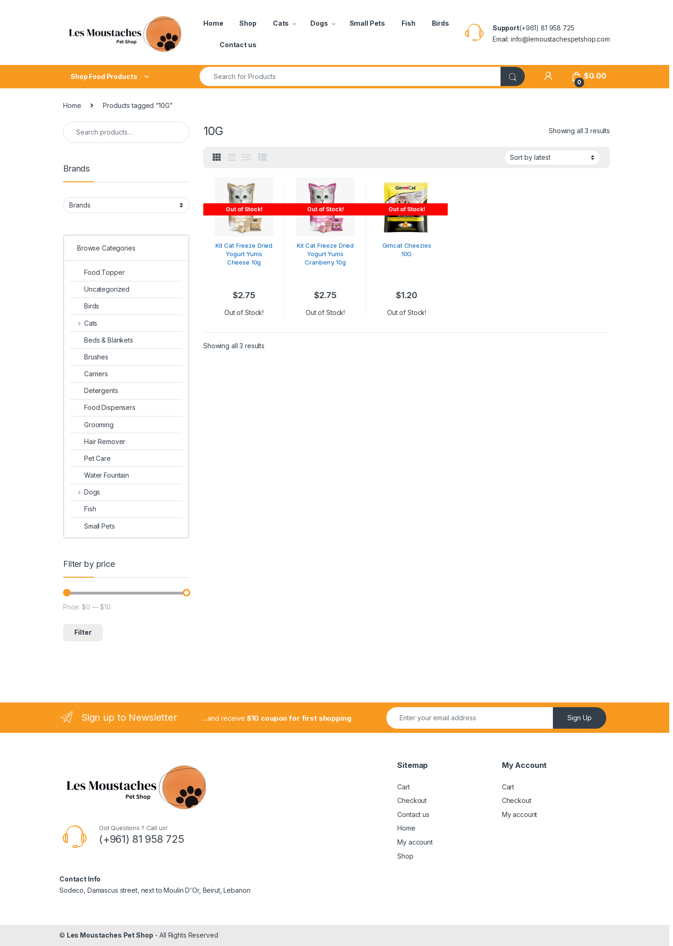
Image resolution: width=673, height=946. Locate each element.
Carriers (89, 374)
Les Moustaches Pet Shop (110, 935)
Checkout (412, 800)
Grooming (92, 425)
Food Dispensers (103, 407)
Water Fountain (99, 475)
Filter (83, 632)
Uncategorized (99, 289)
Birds (440, 23)
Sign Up (579, 718)
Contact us (238, 45)
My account (415, 842)
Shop (247, 23)
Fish (408, 23)
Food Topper (97, 272)
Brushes (89, 357)
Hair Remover (97, 441)
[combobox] (350, 76)
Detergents (94, 390)
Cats (281, 23)
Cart (403, 787)
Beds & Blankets (101, 340)
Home (213, 23)
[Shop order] (552, 157)
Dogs (319, 23)
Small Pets (368, 23)
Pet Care (90, 458)
